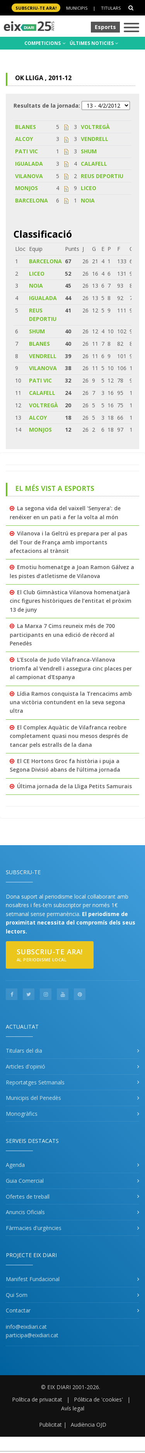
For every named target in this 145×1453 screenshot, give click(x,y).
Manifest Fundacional (33, 1279)
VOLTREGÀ (95, 126)
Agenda (15, 1164)
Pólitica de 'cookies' (98, 1399)
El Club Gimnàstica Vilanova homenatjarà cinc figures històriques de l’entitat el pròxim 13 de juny (70, 600)
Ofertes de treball (27, 1196)
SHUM (89, 151)
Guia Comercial (25, 1180)
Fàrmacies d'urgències (33, 1228)
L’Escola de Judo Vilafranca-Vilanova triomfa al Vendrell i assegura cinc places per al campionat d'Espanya (71, 668)
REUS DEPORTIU (102, 176)
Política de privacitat (37, 1399)
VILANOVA (29, 176)
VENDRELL (94, 138)
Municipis (76, 8)
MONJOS (26, 188)
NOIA (88, 200)
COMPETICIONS (45, 43)
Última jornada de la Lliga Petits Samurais (74, 786)
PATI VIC (26, 151)
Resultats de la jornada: (47, 105)
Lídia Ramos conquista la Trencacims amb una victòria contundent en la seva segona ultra (71, 702)
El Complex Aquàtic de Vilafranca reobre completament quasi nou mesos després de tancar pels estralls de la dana (69, 736)
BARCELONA (31, 200)
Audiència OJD (88, 1424)
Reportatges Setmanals (35, 1082)
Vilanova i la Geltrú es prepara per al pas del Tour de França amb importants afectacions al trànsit (68, 542)
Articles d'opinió (25, 1066)
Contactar (18, 1310)
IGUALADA (29, 163)
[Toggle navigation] (131, 28)
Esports (105, 27)
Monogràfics (22, 1113)
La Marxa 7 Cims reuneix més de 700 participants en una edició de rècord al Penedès (62, 634)
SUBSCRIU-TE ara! (35, 8)
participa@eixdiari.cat (32, 1335)
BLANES (25, 126)
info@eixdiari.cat (26, 1326)
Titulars (111, 8)
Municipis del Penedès (33, 1097)
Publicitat (50, 1424)
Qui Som (16, 1295)
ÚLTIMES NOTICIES (94, 43)
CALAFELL (94, 163)
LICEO (88, 188)
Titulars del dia (24, 1050)
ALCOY (24, 138)
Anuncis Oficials (25, 1212)
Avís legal (72, 1408)
